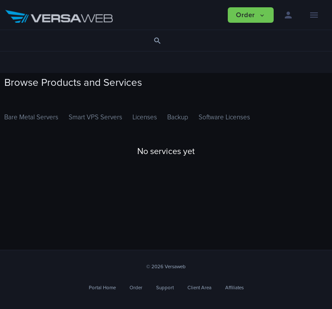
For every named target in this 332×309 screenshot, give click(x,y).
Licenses (145, 117)
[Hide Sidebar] (314, 15)
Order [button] (250, 15)
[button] (288, 15)
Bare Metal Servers (31, 117)
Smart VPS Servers (95, 117)
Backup (177, 117)
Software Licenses (224, 117)
